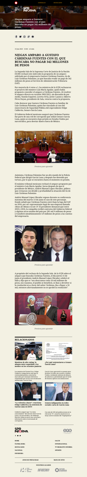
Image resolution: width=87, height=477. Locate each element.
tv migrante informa (63, 447)
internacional (61, 444)
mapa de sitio (59, 460)
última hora (20, 444)
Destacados (61, 3)
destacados (19, 447)
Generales (45, 3)
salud (57, 441)
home (17, 441)
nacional (19, 450)
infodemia (19, 453)
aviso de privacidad (30, 460)
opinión (58, 450)
